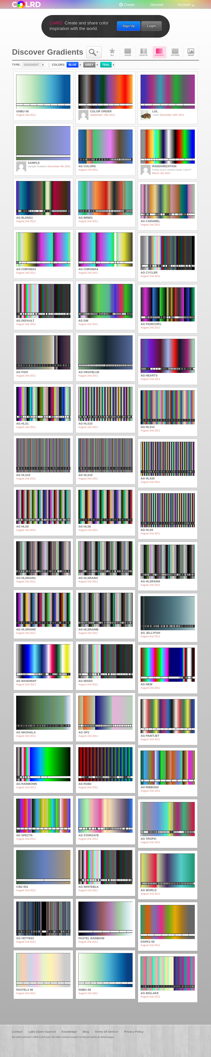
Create (129, 5)
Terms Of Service (106, 1031)
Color (128, 52)
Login (151, 26)
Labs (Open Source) (42, 1031)
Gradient (159, 52)
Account (184, 5)
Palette (143, 52)
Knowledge (69, 1031)
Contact (17, 1031)
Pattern (175, 52)
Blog (86, 1031)
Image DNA (191, 52)
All (112, 52)
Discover (156, 5)
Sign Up (129, 26)
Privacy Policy (134, 1031)
